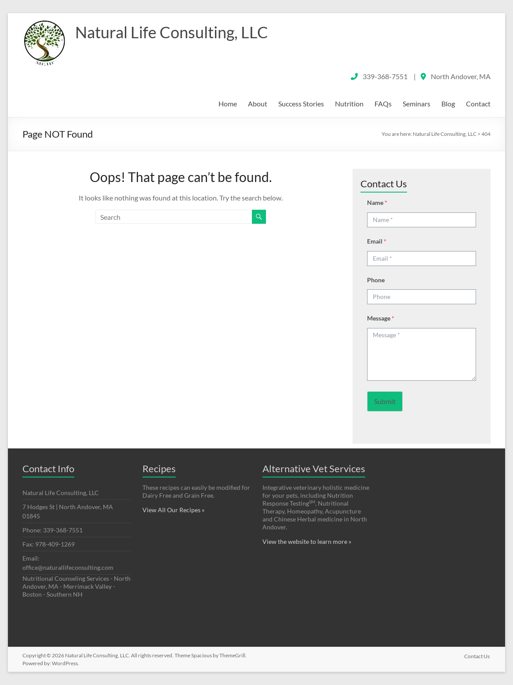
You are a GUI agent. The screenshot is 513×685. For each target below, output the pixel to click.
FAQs (383, 103)
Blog (448, 103)
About (257, 103)
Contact (478, 103)
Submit (385, 401)
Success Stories (301, 103)
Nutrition (349, 103)
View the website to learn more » (306, 541)
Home (227, 103)
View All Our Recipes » (173, 510)
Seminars (416, 103)
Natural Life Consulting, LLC (171, 32)
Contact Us (478, 655)
